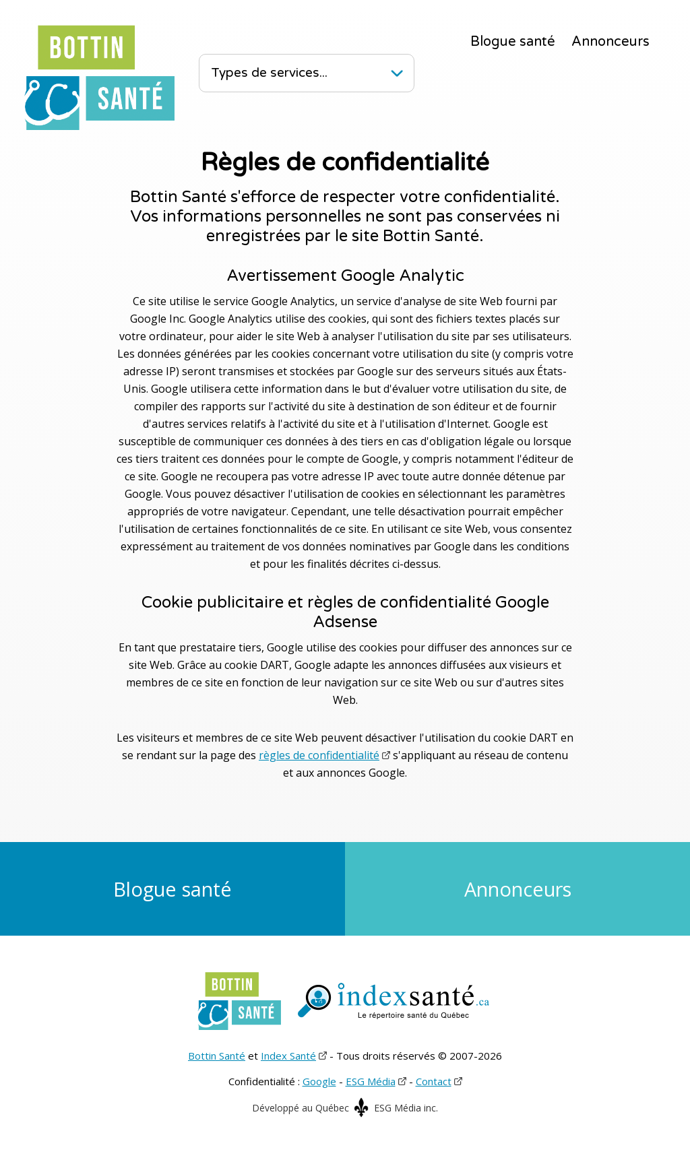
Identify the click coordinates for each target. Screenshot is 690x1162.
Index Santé (288, 1055)
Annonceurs (610, 42)
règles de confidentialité (319, 755)
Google (319, 1081)
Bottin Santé (216, 1055)
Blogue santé (512, 42)
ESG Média (371, 1081)
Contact (433, 1081)
